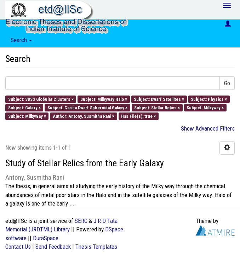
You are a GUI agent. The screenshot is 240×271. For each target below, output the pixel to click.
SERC (81, 220)
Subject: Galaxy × (24, 107)
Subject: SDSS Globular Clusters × (41, 99)
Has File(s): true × (138, 116)
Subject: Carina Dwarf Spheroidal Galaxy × (87, 107)
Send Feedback (53, 246)
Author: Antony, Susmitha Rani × (83, 116)
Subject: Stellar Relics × (157, 107)
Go (227, 83)
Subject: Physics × (209, 99)
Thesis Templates (96, 246)
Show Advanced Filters (208, 128)
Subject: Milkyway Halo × (103, 99)
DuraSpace (45, 238)
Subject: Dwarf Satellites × (159, 99)
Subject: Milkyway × (205, 107)
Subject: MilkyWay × (27, 116)
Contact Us (18, 246)
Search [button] (21, 40)
